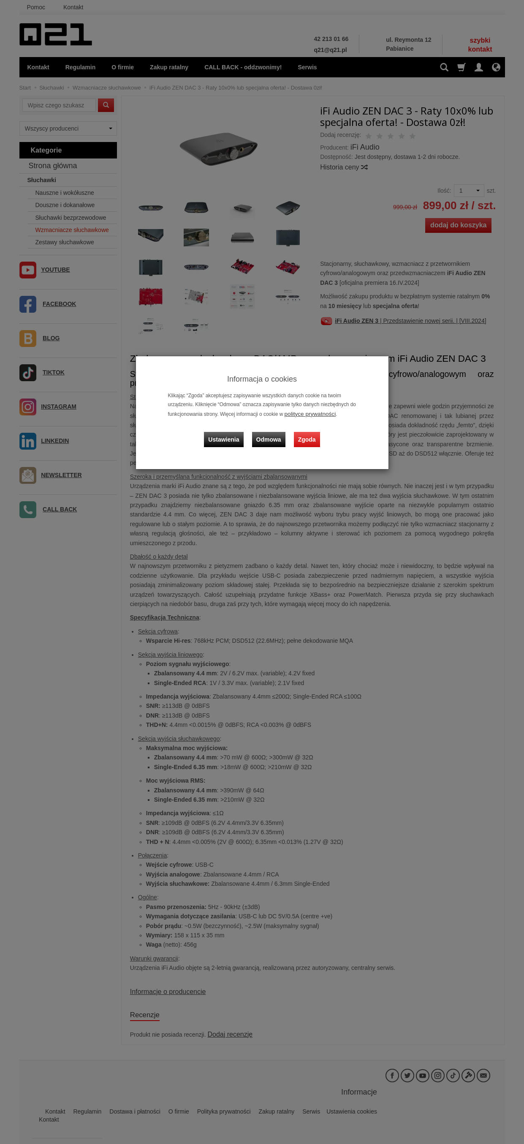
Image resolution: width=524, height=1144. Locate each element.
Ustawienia (229, 432)
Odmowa (270, 432)
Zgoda (305, 432)
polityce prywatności (307, 413)
